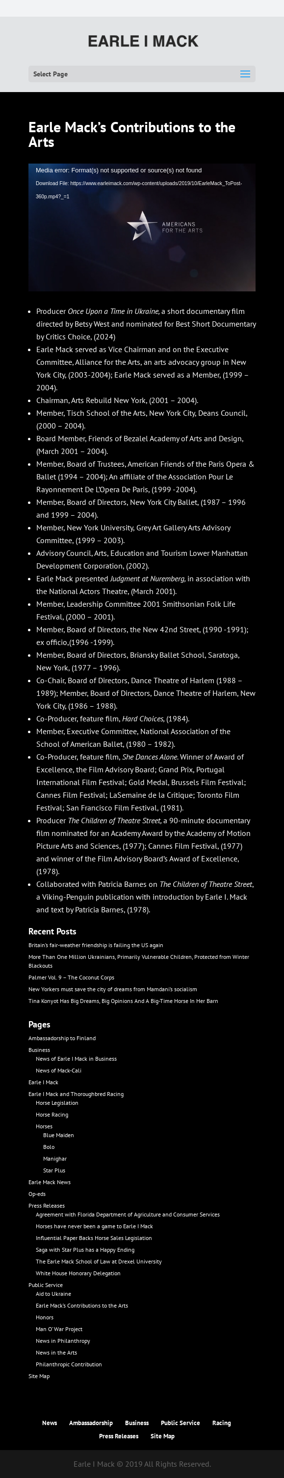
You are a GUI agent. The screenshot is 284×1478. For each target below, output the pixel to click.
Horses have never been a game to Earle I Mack (94, 1226)
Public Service (45, 1284)
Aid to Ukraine (53, 1293)
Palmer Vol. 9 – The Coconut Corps (71, 977)
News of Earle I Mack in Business (76, 1058)
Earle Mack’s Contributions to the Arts (82, 1305)
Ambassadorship (91, 1423)
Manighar (55, 1158)
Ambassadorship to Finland (62, 1038)
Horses (44, 1126)
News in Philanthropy (63, 1340)
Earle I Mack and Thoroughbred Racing (76, 1093)
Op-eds (37, 1193)
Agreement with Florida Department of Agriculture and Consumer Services (128, 1214)
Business (39, 1049)
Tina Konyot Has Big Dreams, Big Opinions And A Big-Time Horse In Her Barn (123, 1000)
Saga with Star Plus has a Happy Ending (85, 1249)
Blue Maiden (58, 1135)
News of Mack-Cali (58, 1070)
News (49, 1423)
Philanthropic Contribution (69, 1364)
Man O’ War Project (59, 1329)
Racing (221, 1423)
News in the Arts (56, 1352)
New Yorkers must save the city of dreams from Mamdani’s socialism (112, 989)
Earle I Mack (43, 1082)
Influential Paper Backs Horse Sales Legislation (94, 1237)
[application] (142, 227)
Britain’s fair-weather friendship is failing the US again (95, 945)
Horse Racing (52, 1114)
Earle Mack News (49, 1182)
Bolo (48, 1146)
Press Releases (46, 1205)
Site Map (39, 1376)
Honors (44, 1317)
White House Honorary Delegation (78, 1273)
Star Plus (54, 1170)
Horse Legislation (57, 1102)
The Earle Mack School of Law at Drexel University (99, 1261)
